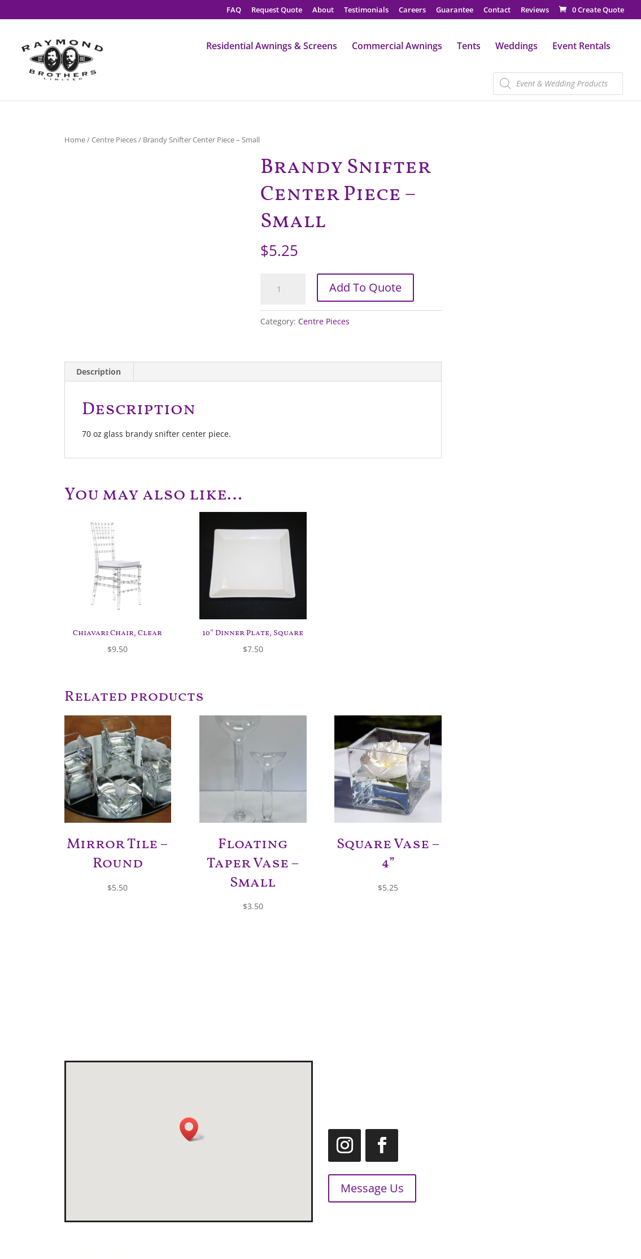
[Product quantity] (283, 289)
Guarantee (454, 10)
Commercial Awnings (397, 47)
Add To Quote (365, 287)
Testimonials (366, 10)
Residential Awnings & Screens (271, 47)
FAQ (233, 10)
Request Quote (276, 10)
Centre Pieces (114, 139)
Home (74, 139)
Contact (497, 10)
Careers (412, 10)
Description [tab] (98, 371)
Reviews (535, 10)
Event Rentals (581, 47)
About (323, 10)
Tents (469, 47)
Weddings (516, 47)
